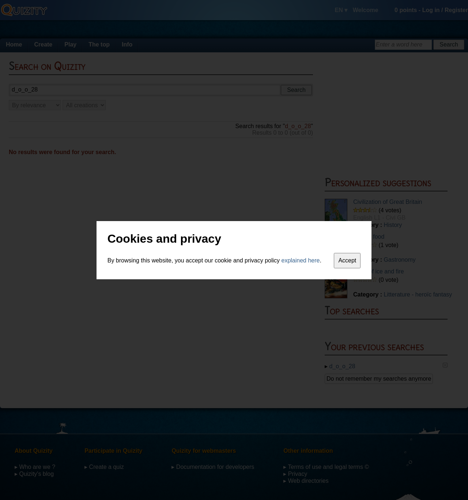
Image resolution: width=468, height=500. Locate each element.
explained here (301, 260)
